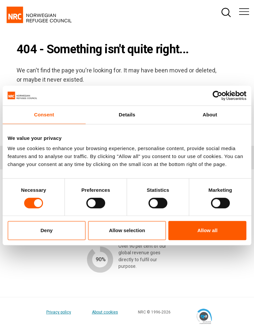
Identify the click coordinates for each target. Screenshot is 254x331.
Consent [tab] (44, 114)
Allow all (207, 230)
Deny (46, 230)
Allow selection (127, 230)
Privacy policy (58, 312)
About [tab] (210, 114)
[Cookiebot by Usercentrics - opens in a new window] (217, 96)
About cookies (105, 312)
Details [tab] (127, 114)
